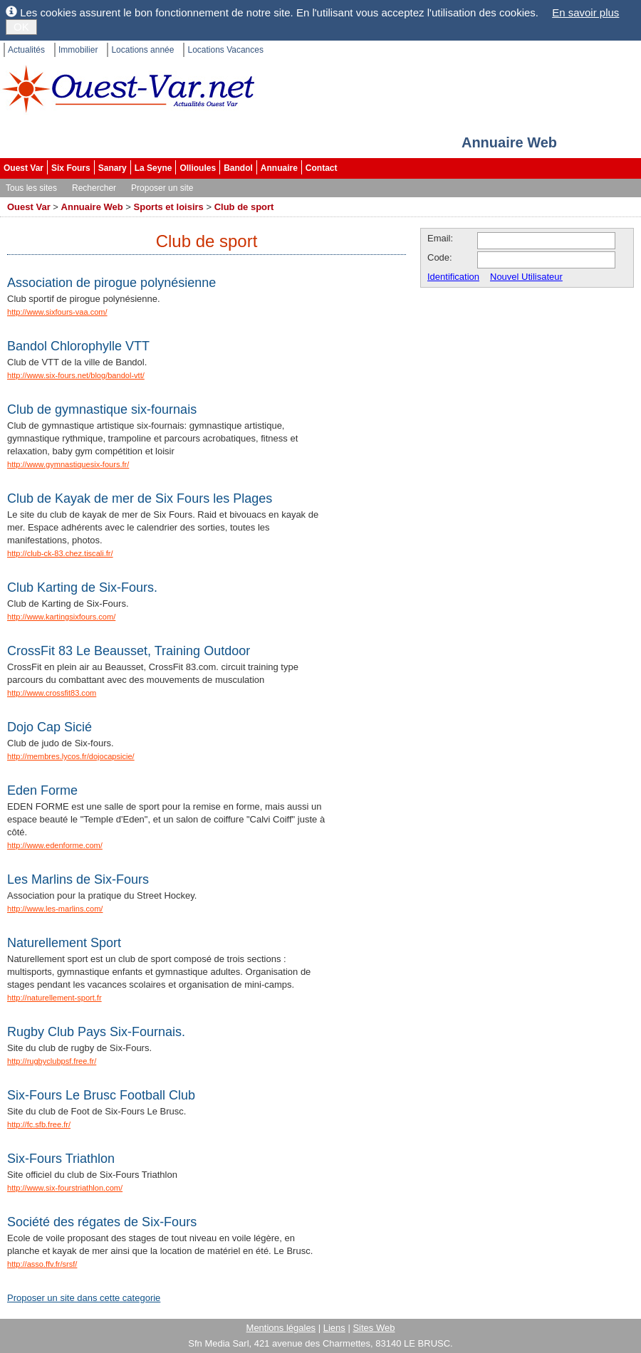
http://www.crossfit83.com (51, 693)
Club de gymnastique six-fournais (102, 409)
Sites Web (374, 1327)
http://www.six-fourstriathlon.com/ (65, 1188)
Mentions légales (281, 1327)
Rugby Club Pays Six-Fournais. (96, 1032)
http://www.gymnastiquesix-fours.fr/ (68, 464)
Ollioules (197, 168)
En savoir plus (585, 12)
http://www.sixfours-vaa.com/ (57, 312)
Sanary (112, 168)
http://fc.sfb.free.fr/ (39, 1124)
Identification (453, 276)
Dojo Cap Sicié (49, 727)
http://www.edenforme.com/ (55, 845)
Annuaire (279, 168)
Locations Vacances (225, 50)
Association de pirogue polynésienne (111, 283)
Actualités (26, 50)
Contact (322, 168)
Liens (334, 1327)
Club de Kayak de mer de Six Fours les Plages (139, 498)
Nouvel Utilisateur (526, 276)
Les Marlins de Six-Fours (78, 879)
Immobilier (78, 50)
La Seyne (153, 168)
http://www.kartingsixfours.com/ (61, 616)
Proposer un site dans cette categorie (83, 1297)
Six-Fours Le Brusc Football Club (101, 1095)
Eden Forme (42, 790)
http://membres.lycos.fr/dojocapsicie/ (71, 756)
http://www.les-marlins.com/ (55, 908)
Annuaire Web (92, 207)
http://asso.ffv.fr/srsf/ (42, 1264)
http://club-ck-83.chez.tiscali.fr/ (60, 553)
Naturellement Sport (64, 943)
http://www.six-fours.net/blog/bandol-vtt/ (76, 375)
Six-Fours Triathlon (61, 1158)
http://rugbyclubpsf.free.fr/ (51, 1061)
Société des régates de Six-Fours (102, 1222)
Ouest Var (23, 168)
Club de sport (244, 207)
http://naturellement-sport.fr (54, 997)
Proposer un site (162, 188)
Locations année (142, 50)
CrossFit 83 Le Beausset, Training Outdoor (128, 651)
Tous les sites (31, 188)
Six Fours (70, 168)
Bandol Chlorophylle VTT (78, 346)
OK (21, 27)
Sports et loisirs (169, 207)
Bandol (238, 168)
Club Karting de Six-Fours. (82, 587)
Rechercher (94, 188)
